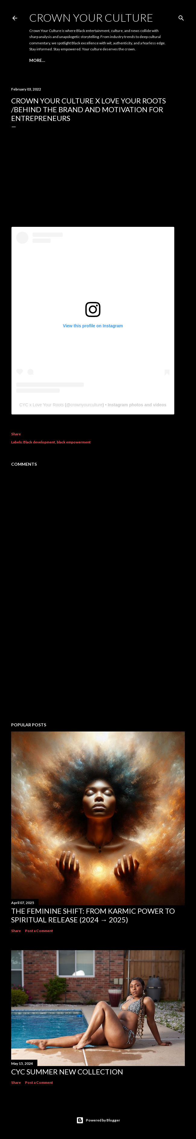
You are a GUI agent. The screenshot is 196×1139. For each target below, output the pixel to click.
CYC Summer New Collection (67, 1071)
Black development (39, 442)
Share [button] (16, 434)
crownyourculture (86, 404)
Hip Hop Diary (89, 60)
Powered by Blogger (98, 1120)
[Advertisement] (98, 665)
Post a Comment (39, 930)
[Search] (181, 17)
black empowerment (74, 442)
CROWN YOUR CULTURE (91, 17)
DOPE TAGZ (58, 60)
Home (36, 60)
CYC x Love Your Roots (41, 404)
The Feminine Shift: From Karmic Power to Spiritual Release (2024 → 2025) (93, 915)
